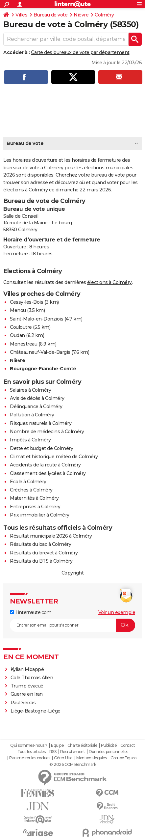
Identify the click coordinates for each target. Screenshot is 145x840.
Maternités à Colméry (34, 498)
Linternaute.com (30, 612)
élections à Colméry (109, 282)
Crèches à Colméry (31, 490)
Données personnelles (108, 751)
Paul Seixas (23, 703)
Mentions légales (91, 758)
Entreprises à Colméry (35, 507)
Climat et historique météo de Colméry (54, 457)
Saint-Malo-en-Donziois (36, 319)
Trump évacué (27, 686)
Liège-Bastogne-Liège (35, 711)
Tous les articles (31, 751)
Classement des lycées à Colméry (48, 473)
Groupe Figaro (123, 758)
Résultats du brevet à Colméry (44, 553)
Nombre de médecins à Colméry (47, 431)
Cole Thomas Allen (32, 678)
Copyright (72, 573)
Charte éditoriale (82, 745)
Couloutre (21, 327)
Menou (18, 310)
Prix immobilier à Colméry (39, 515)
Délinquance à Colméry (36, 406)
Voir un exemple (116, 612)
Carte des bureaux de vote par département (80, 52)
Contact (127, 745)
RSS (53, 751)
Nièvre (81, 15)
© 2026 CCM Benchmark (72, 764)
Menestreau (23, 344)
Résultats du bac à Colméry (40, 544)
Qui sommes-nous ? (28, 745)
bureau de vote (108, 175)
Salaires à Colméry (30, 390)
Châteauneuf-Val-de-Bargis (40, 352)
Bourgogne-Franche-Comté (43, 369)
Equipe (57, 745)
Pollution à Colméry (32, 415)
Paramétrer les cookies (29, 758)
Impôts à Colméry (30, 440)
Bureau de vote (50, 15)
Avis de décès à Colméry (37, 398)
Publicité (109, 745)
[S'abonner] (72, 625)
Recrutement (72, 751)
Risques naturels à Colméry (40, 423)
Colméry (104, 15)
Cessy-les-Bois (26, 302)
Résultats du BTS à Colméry (41, 561)
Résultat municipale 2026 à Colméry (51, 536)
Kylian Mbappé (28, 669)
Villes (21, 15)
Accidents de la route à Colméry (45, 465)
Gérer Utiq (63, 758)
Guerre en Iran (27, 694)
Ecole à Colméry (28, 482)
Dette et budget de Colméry (41, 448)
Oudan (17, 335)
